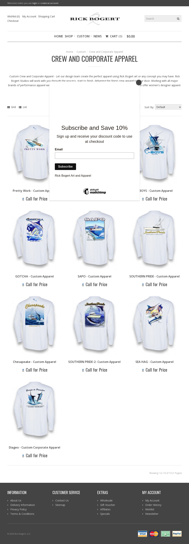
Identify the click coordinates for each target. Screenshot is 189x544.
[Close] (139, 82)
